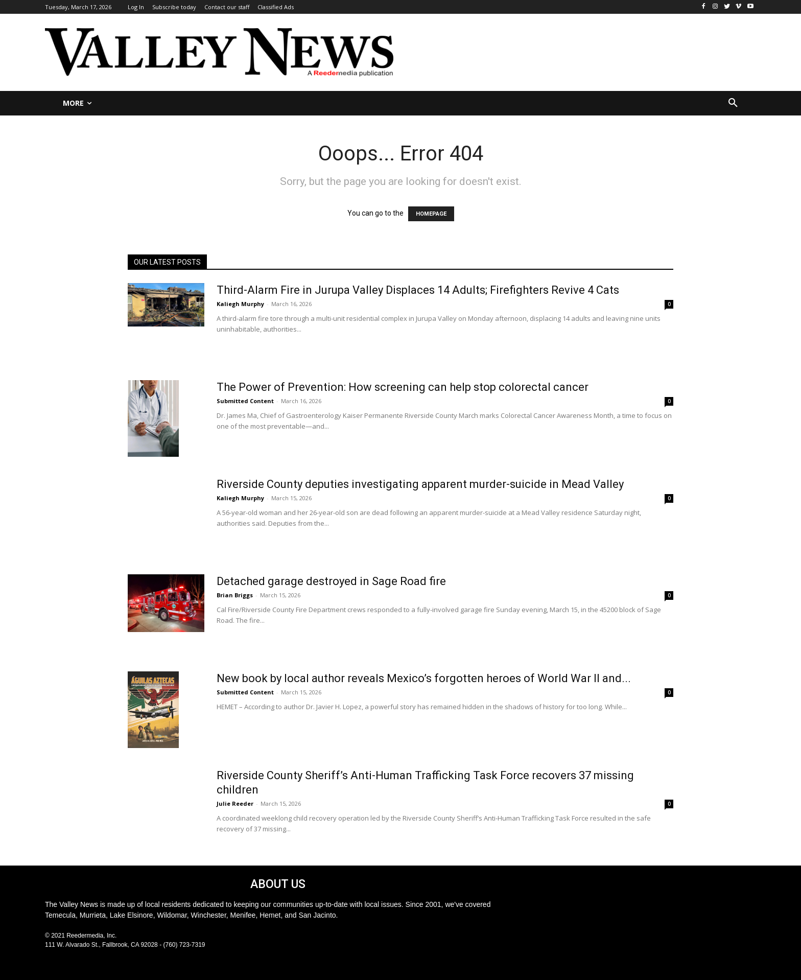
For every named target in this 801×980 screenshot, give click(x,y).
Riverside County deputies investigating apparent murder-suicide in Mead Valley (420, 484)
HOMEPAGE (431, 214)
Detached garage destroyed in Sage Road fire (331, 581)
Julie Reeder (235, 803)
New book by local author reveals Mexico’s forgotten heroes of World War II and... (424, 678)
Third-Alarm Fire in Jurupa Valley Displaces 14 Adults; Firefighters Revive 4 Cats (418, 290)
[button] (733, 103)
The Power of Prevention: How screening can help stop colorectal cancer (402, 387)
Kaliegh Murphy (240, 304)
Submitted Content (245, 401)
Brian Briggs (235, 595)
